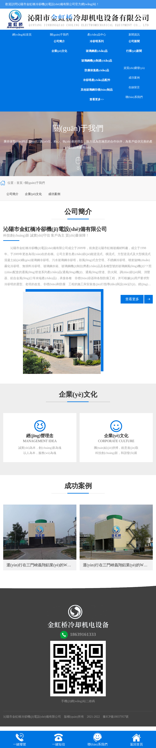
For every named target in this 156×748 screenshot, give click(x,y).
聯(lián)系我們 (134, 97)
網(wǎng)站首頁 (22, 34)
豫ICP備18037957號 (116, 716)
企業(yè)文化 (59, 51)
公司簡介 (59, 41)
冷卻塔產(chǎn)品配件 (96, 80)
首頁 (20, 182)
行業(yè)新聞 (134, 51)
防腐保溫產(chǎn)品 (97, 70)
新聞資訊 (134, 34)
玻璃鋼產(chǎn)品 (97, 51)
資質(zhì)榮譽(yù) (134, 68)
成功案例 (134, 77)
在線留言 (134, 87)
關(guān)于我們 (59, 34)
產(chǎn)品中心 (96, 34)
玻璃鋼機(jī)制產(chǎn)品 (96, 60)
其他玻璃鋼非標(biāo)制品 (97, 89)
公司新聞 (134, 41)
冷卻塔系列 (97, 41)
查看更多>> (96, 99)
